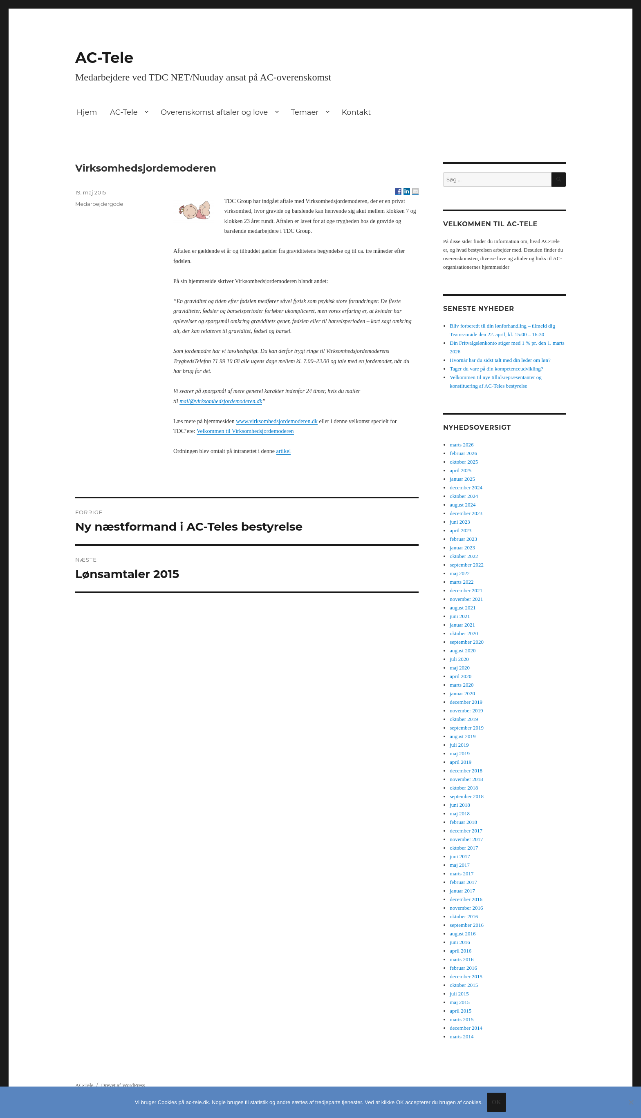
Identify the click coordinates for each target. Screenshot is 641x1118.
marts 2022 (461, 582)
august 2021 (462, 608)
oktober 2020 (464, 633)
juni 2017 (460, 856)
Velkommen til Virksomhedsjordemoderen (245, 431)
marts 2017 (461, 873)
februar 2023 (463, 539)
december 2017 (466, 831)
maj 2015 (460, 1002)
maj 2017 (460, 865)
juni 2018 (460, 805)
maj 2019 (460, 753)
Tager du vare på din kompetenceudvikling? (496, 369)
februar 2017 (463, 882)
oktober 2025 (464, 462)
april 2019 (460, 762)
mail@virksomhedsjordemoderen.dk (220, 401)
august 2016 (462, 934)
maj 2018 (460, 813)
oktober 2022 (464, 556)
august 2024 (462, 505)
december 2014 (466, 1028)
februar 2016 (463, 968)
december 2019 (466, 702)
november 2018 (466, 779)
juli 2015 (459, 994)
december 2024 (466, 487)
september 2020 (467, 642)
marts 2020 (461, 685)
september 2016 (467, 925)
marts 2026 (461, 445)
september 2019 (467, 728)
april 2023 (460, 530)
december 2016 (466, 899)
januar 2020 (462, 693)
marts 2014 (461, 1036)
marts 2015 (461, 1019)
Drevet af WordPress (123, 1085)
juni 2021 (460, 616)
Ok (496, 1102)
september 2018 (467, 796)
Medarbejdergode (99, 204)
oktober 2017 (464, 848)
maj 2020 (460, 668)
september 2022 (467, 565)
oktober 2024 (464, 496)
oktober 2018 (464, 788)
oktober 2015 (464, 985)
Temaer (304, 112)
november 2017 (466, 839)
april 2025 (460, 470)
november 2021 (466, 599)
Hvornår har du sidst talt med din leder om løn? (500, 360)
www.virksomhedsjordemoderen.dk (277, 421)
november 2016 (466, 908)
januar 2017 (462, 891)
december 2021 (466, 590)
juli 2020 (459, 659)
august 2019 (462, 736)
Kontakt (356, 112)
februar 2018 (463, 822)
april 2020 (460, 676)
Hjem (87, 112)
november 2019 (466, 710)
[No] (631, 1102)
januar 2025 (462, 479)
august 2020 (462, 650)
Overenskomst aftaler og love (214, 112)
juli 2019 (459, 745)
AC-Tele (104, 58)
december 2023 (466, 513)
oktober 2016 (464, 916)
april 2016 (460, 951)
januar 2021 (462, 625)
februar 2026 (463, 453)
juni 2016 (460, 942)
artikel (283, 451)
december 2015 (466, 976)
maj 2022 (460, 573)
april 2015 (460, 1011)
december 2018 (466, 771)
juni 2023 (460, 522)
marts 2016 (461, 959)
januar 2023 (462, 547)
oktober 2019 (464, 719)
